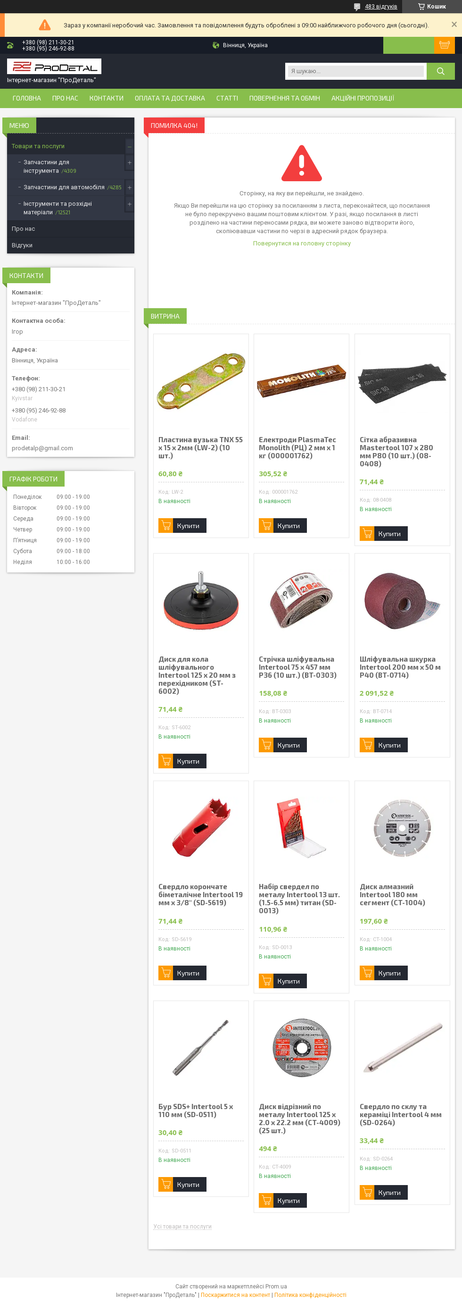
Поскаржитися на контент (235, 1295)
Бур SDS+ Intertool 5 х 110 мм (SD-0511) (195, 1110)
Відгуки (22, 245)
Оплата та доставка (170, 98)
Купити (188, 526)
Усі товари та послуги (182, 1227)
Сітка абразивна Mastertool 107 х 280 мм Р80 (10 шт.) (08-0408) (396, 452)
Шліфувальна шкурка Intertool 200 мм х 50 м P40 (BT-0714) (400, 667)
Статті (227, 98)
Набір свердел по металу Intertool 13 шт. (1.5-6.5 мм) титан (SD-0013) (299, 899)
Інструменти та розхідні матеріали (58, 208)
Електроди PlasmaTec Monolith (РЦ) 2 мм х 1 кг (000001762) (297, 448)
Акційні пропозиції (363, 98)
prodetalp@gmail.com (42, 448)
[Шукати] (441, 71)
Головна (27, 98)
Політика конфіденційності (310, 1295)
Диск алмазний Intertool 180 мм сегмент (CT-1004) (392, 895)
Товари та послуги (38, 146)
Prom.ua (276, 1286)
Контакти (107, 98)
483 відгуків (381, 6)
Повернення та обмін (284, 98)
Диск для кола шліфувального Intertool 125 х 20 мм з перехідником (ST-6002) (197, 675)
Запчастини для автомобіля (64, 187)
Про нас (65, 98)
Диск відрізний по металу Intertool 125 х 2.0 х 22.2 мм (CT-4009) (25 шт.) (299, 1118)
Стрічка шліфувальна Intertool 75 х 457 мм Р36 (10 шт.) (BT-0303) (298, 667)
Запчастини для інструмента (46, 166)
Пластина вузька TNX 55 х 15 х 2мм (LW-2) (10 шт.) (200, 448)
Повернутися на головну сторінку (302, 243)
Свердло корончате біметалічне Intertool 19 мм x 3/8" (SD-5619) (200, 895)
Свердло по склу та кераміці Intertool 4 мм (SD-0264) (401, 1114)
